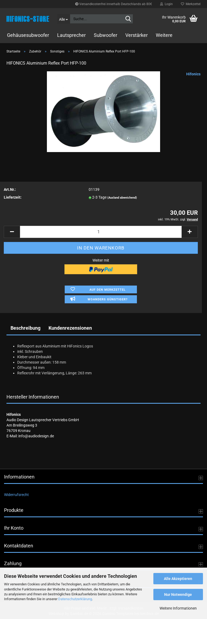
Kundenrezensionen (70, 328)
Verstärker (136, 35)
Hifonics (193, 74)
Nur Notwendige (178, 594)
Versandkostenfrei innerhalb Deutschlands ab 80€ (113, 4)
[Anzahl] (101, 232)
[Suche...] (63, 19)
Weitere (164, 35)
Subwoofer (105, 35)
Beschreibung (25, 328)
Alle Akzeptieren (178, 578)
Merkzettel (191, 4)
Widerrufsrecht (16, 495)
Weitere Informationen (178, 608)
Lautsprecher (71, 35)
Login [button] (166, 4)
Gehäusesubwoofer (28, 35)
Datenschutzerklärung (75, 599)
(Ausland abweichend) (122, 197)
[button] (12, 232)
